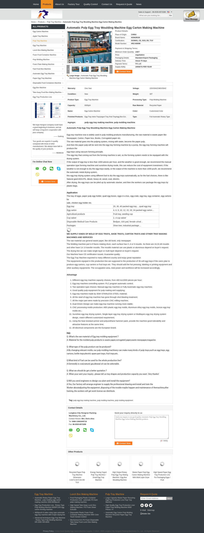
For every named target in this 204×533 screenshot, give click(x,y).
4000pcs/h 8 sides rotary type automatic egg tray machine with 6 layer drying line (50, 514)
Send (169, 498)
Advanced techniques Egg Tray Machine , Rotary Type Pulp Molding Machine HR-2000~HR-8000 (50, 520)
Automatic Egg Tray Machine (43, 74)
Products (47, 4)
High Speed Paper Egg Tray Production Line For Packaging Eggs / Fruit (162, 476)
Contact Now (124, 71)
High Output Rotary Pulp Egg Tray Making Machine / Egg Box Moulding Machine (119, 476)
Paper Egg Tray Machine (42, 78)
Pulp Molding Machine (41, 60)
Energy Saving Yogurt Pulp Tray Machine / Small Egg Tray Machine (98, 476)
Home (36, 4)
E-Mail (143, 510)
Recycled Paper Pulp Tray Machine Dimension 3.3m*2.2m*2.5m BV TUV (77, 477)
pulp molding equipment (124, 400)
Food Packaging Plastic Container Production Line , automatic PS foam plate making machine (84, 500)
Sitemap (150, 510)
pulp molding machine (105, 400)
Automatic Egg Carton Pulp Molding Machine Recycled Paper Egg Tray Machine (119, 515)
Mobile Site (145, 514)
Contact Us (107, 4)
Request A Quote (124, 4)
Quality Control (91, 4)
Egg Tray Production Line (42, 97)
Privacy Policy (48, 531)
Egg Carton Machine (40, 31)
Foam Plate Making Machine (43, 64)
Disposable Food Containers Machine (47, 83)
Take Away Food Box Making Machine (47, 92)
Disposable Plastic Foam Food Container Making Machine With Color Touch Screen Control (84, 515)
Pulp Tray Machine (54, 22)
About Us (59, 4)
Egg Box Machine (39, 88)
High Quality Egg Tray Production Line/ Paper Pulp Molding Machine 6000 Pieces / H (120, 507)
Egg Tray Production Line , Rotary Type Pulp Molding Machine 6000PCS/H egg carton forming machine (49, 507)
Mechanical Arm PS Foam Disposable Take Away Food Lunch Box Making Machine (84, 522)
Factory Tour (74, 4)
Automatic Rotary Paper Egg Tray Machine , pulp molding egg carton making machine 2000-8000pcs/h (48, 500)
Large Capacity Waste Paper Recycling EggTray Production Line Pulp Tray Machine (120, 500)
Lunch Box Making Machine (43, 50)
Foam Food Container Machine (44, 55)
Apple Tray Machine (40, 36)
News (139, 4)
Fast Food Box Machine (42, 69)
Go (170, 15)
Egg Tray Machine (39, 46)
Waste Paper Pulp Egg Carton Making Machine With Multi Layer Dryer (141, 474)
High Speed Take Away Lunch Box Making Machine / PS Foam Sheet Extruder (83, 507)
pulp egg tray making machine (84, 400)
